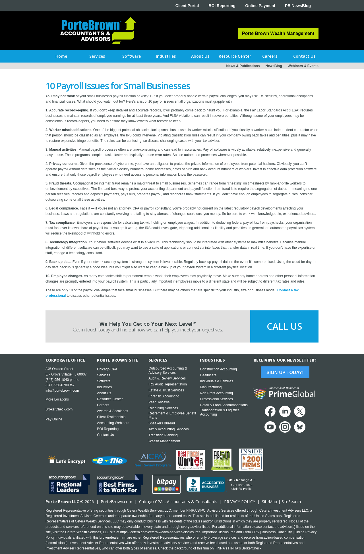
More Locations (57, 399)
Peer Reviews (158, 402)
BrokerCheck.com (59, 409)
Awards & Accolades (112, 411)
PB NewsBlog (298, 5)
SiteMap (269, 501)
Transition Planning (162, 435)
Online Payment (260, 5)
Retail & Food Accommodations (223, 405)
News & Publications (243, 66)
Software (103, 381)
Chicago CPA (107, 369)
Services (103, 375)
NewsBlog (274, 66)
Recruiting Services (163, 408)
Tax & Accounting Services (168, 429)
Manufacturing (211, 387)
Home (61, 56)
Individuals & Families (216, 381)
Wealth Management (164, 441)
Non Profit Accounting (216, 393)
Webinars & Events (303, 66)
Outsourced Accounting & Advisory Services (167, 370)
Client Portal (187, 5)
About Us (104, 393)
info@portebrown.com (62, 391)
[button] (97, 56)
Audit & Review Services (167, 378)
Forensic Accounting (163, 396)
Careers (103, 405)
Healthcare (208, 375)
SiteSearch (291, 501)
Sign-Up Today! (284, 372)
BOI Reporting (221, 5)
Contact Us (105, 435)
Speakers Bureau (161, 423)
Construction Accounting (218, 369)
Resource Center (110, 399)
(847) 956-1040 (57, 380)
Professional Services (216, 399)
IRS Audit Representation (167, 384)
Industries (104, 387)
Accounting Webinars (113, 423)
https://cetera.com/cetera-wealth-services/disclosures (160, 532)
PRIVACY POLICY (239, 501)
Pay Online (54, 419)
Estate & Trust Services (166, 390)
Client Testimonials (111, 417)
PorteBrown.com (116, 501)
